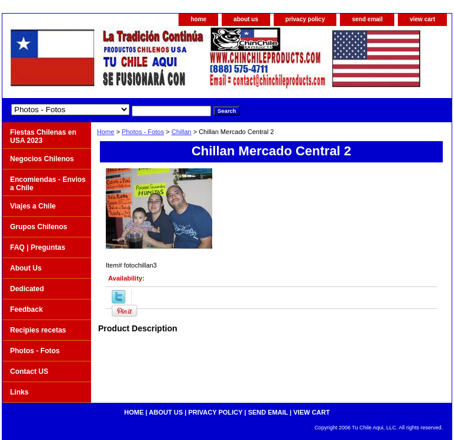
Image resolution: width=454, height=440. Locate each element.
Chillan (181, 131)
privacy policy (305, 19)
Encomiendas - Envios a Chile (48, 183)
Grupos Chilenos (38, 227)
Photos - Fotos (143, 131)
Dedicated (27, 289)
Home (105, 131)
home (198, 19)
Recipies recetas (38, 330)
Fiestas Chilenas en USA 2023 (43, 136)
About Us (25, 268)
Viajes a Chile (33, 206)
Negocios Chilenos (42, 159)
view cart (422, 19)
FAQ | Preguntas (37, 247)
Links (19, 392)
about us (246, 19)
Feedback (26, 309)
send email (367, 19)
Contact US (29, 371)
